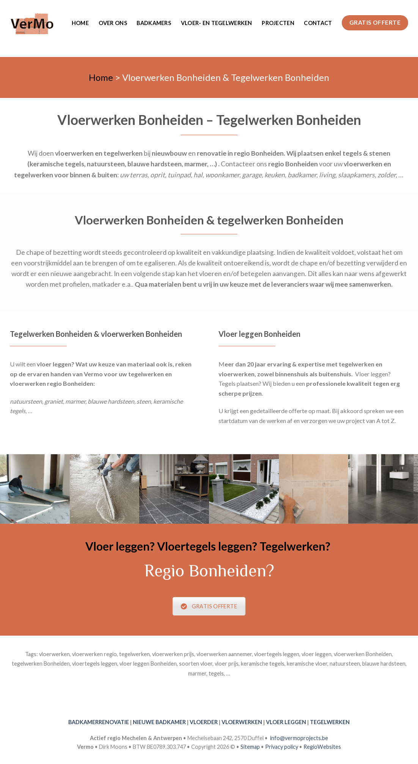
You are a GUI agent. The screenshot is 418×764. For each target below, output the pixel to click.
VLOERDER (204, 722)
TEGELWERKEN (330, 722)
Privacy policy (281, 746)
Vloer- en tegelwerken (216, 23)
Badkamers (154, 23)
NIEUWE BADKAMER (159, 722)
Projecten (278, 23)
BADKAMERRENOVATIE (98, 722)
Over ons (113, 23)
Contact (318, 23)
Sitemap (250, 746)
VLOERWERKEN (242, 722)
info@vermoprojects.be (299, 738)
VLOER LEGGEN (286, 722)
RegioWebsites (322, 746)
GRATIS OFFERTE (209, 606)
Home (80, 23)
